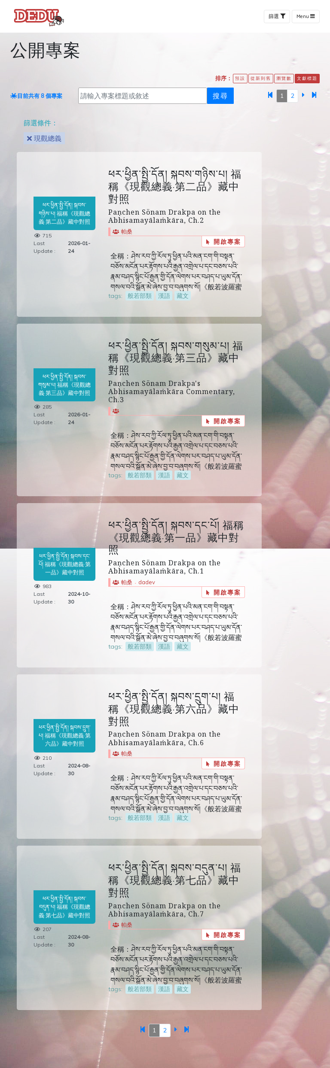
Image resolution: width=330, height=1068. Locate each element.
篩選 (277, 16)
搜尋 (220, 95)
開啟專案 (223, 241)
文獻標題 (307, 78)
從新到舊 (261, 78)
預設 (240, 78)
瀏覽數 (284, 78)
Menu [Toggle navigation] (305, 16)
